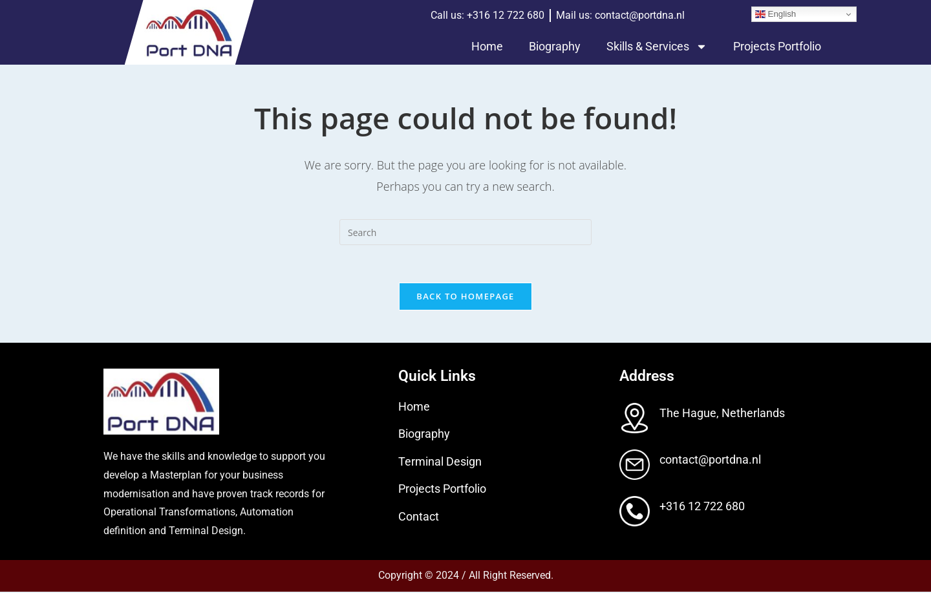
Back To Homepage (465, 297)
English (775, 14)
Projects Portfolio (777, 46)
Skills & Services (656, 46)
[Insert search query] (465, 232)
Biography (555, 46)
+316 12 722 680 (702, 507)
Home (487, 46)
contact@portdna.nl (710, 461)
